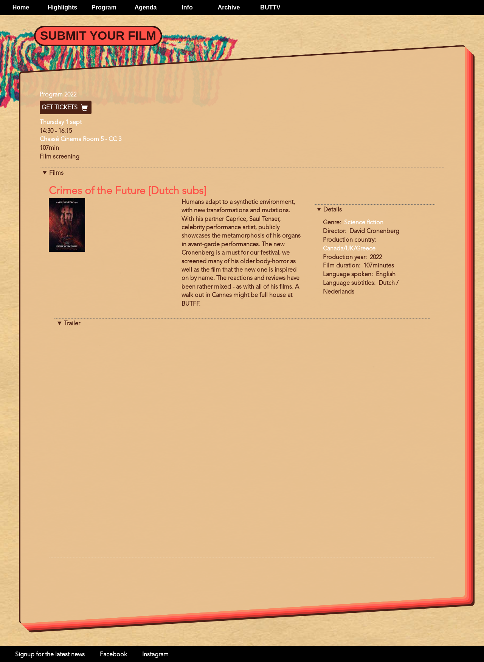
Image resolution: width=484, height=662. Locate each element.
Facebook (113, 655)
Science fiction (363, 223)
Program (104, 7)
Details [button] (332, 210)
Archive (229, 7)
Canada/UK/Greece (349, 249)
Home (20, 7)
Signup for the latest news (50, 655)
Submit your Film (98, 35)
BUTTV (270, 7)
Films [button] (56, 173)
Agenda (146, 7)
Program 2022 (58, 95)
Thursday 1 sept (61, 123)
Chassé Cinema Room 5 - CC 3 (80, 140)
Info (187, 7)
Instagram (155, 655)
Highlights (62, 7)
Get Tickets (66, 107)
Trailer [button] (72, 324)
